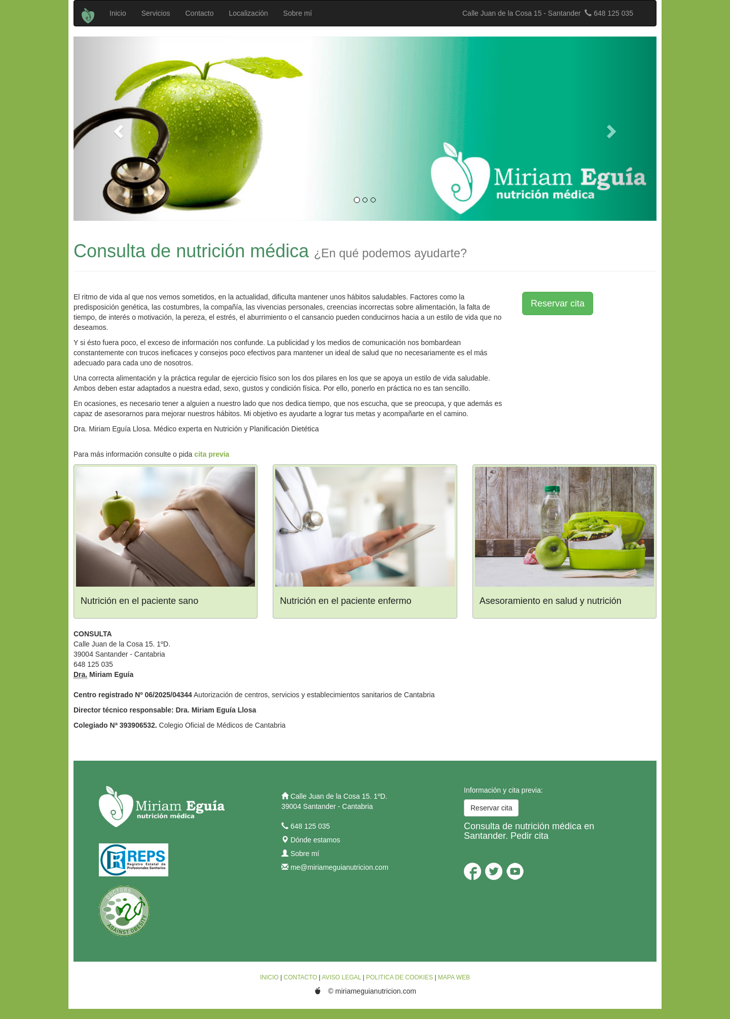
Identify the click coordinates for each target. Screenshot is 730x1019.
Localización (248, 13)
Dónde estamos (315, 840)
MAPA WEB (454, 977)
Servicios (155, 13)
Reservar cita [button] (558, 303)
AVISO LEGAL (341, 977)
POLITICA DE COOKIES (399, 977)
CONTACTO (300, 977)
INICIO (269, 977)
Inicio (118, 13)
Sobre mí (297, 13)
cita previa (211, 454)
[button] (117, 129)
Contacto (199, 13)
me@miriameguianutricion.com (339, 867)
